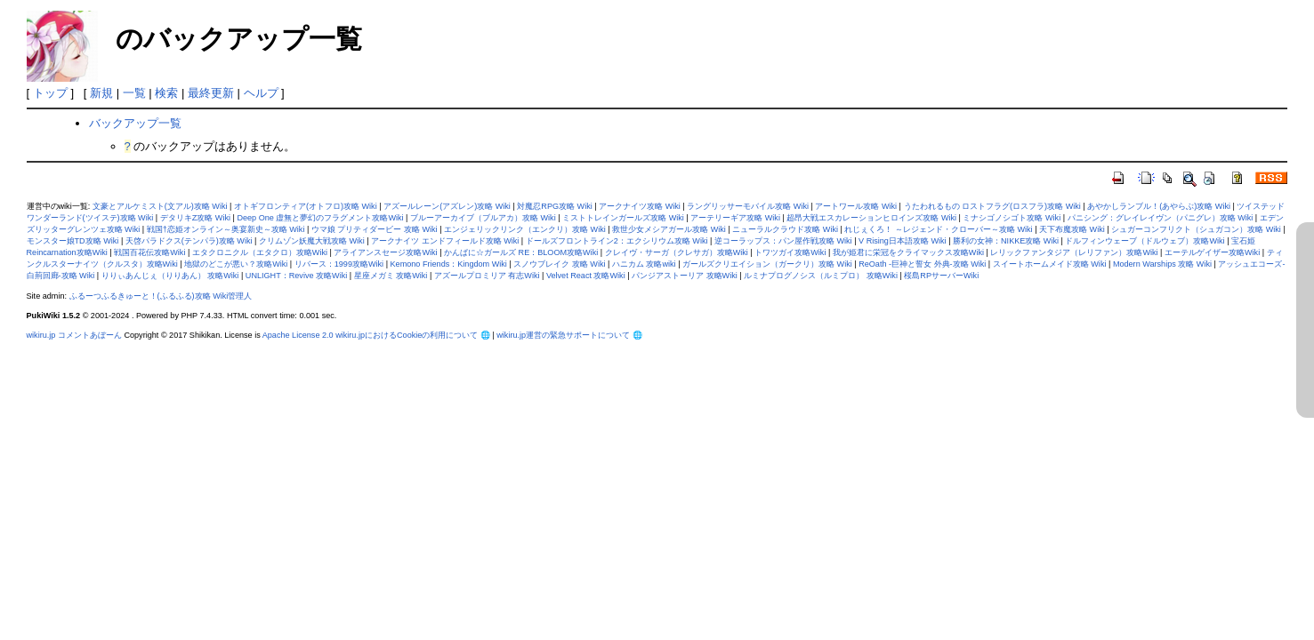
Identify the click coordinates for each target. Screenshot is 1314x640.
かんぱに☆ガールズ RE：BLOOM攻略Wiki (521, 252)
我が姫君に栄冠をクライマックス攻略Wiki (908, 252)
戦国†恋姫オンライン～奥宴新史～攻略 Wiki (226, 229)
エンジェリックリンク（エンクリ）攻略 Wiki (525, 229)
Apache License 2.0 (298, 335)
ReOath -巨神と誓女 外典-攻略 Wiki (922, 264)
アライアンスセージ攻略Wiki (385, 252)
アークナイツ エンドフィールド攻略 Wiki (445, 240)
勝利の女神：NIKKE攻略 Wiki (1006, 240)
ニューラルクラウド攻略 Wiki (785, 229)
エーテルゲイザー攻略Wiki (1212, 252)
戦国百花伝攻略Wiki (149, 252)
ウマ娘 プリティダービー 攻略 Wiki (374, 229)
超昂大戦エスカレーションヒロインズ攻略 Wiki (871, 217)
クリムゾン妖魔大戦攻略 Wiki (312, 240)
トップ (50, 93)
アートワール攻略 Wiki (856, 206)
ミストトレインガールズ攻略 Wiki (623, 217)
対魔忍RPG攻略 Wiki (554, 206)
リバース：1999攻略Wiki (338, 264)
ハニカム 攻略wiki (644, 264)
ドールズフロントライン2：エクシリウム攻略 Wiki (617, 240)
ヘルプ (261, 93)
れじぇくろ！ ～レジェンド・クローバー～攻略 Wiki (938, 229)
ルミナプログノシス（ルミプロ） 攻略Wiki (821, 275)
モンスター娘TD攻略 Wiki (73, 240)
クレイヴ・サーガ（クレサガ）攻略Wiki (676, 252)
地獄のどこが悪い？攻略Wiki (235, 264)
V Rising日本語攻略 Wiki (903, 240)
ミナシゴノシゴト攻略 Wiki (1011, 217)
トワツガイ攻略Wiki (790, 252)
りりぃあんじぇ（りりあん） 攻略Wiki (170, 275)
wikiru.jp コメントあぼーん (74, 335)
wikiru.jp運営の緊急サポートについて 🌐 (568, 335)
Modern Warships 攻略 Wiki (1162, 264)
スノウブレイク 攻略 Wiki (559, 264)
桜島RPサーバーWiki (941, 275)
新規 (101, 93)
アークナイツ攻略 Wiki (640, 206)
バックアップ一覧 (135, 123)
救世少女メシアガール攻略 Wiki (669, 229)
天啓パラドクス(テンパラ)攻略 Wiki (189, 240)
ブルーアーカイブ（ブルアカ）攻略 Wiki (483, 217)
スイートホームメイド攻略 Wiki (1050, 264)
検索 (166, 93)
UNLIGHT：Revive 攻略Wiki (296, 275)
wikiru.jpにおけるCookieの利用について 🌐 (412, 335)
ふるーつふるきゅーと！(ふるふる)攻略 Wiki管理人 (161, 296)
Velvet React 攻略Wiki (585, 275)
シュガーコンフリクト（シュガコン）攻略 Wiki (1196, 229)
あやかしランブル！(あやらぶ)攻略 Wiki (1158, 206)
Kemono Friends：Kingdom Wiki (449, 264)
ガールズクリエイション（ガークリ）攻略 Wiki (767, 264)
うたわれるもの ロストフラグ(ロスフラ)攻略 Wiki (992, 206)
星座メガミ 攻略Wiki (391, 275)
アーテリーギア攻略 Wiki (735, 217)
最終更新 (211, 93)
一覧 (134, 93)
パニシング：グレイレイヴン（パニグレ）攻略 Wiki (1161, 217)
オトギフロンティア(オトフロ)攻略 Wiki (305, 206)
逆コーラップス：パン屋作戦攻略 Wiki (783, 240)
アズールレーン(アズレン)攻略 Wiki (447, 206)
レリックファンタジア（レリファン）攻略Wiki (1073, 252)
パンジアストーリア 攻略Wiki (685, 275)
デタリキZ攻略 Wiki (195, 217)
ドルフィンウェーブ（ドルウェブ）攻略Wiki (1144, 240)
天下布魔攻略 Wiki (1072, 229)
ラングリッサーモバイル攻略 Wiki (748, 206)
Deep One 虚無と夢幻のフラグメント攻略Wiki (320, 217)
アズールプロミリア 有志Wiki (487, 275)
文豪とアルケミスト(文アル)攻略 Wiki (160, 206)
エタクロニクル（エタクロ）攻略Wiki (259, 252)
